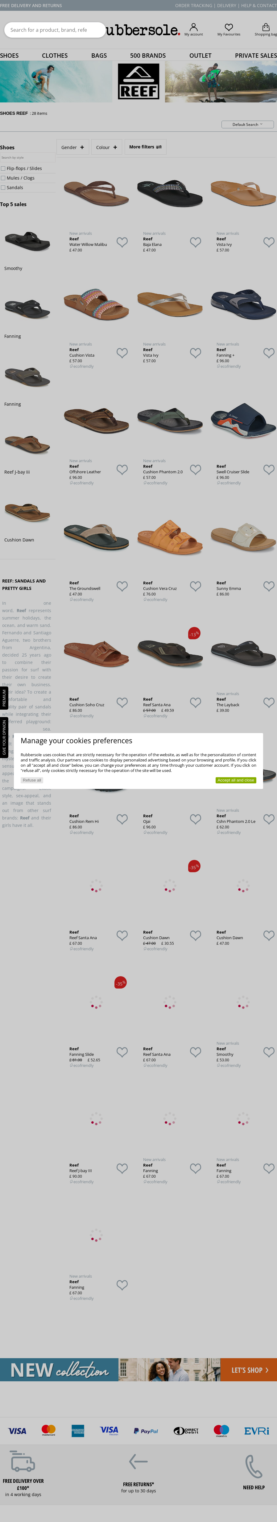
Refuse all (32, 780)
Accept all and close (235, 780)
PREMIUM (4, 698)
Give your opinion (4, 737)
